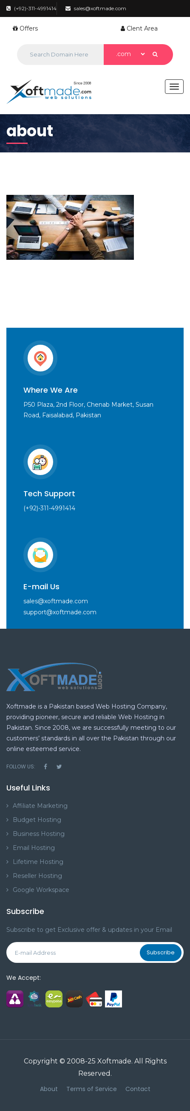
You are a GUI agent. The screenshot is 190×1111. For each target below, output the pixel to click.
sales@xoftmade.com (95, 8)
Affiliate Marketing (40, 806)
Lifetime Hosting (38, 862)
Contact (137, 1089)
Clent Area (139, 28)
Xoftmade (114, 1061)
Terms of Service (91, 1089)
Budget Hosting (37, 820)
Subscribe (161, 952)
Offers (25, 28)
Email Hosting (34, 848)
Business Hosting (39, 834)
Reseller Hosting (37, 876)
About (49, 1089)
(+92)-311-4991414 (31, 8)
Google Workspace (41, 890)
